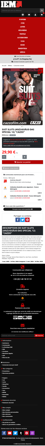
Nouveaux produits (8, 373)
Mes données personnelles (10, 412)
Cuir (22, 23)
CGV (3, 355)
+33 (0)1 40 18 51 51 (22, 279)
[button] (23, 126)
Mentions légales (7, 353)
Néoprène (22, 30)
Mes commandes (7, 416)
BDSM (22, 45)
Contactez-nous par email (10, 365)
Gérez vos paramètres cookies (11, 424)
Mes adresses (6, 414)
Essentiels (22, 48)
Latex (22, 27)
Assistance (5, 343)
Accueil (4, 65)
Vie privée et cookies (8, 422)
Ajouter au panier (22, 162)
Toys (22, 41)
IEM (3, 349)
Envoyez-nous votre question (22, 209)
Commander (6, 345)
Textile (23, 34)
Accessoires (22, 37)
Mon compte (6, 410)
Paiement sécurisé (8, 402)
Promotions (6, 371)
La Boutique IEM (7, 347)
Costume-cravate (19, 65)
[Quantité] (14, 157)
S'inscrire (39, 335)
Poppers (22, 19)
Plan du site (6, 357)
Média (22, 52)
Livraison (5, 351)
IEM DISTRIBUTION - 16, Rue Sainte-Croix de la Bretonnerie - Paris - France (23, 439)
